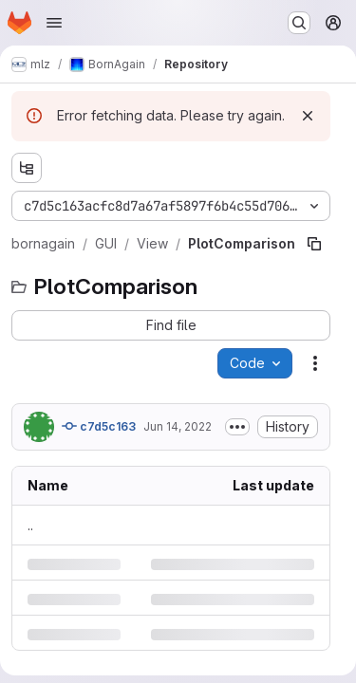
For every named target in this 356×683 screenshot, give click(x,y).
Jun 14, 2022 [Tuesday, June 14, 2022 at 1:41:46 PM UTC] (177, 426)
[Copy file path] (314, 244)
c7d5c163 (99, 426)
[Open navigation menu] (54, 23)
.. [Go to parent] (30, 525)
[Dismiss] (307, 115)
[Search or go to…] (299, 22)
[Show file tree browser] (26, 168)
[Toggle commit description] (237, 426)
